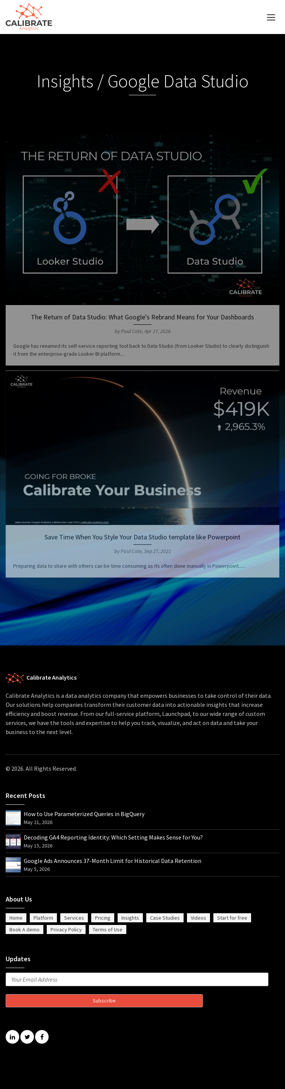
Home (16, 917)
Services (74, 917)
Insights (130, 917)
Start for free (232, 917)
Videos (198, 917)
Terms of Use (108, 929)
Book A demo (24, 929)
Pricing (102, 917)
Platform (43, 917)
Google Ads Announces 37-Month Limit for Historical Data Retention (112, 860)
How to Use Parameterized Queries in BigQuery (84, 814)
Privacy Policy (66, 929)
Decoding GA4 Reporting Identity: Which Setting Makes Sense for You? (113, 837)
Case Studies (165, 917)
